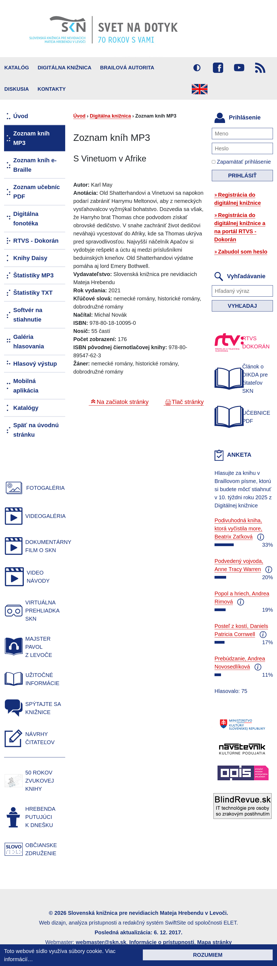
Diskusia (16, 89)
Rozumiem (208, 955)
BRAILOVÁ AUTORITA (127, 67)
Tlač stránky (188, 401)
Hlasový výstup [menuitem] (35, 363)
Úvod (79, 116)
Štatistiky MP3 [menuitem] (33, 275)
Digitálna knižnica (64, 67)
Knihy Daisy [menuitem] (30, 258)
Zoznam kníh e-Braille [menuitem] (35, 165)
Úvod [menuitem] (20, 116)
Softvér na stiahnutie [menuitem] (27, 315)
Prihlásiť (242, 176)
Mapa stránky (214, 942)
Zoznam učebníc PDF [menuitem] (36, 192)
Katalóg (16, 67)
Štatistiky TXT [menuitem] (32, 292)
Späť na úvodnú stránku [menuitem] (36, 430)
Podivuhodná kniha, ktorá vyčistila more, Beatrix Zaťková (238, 528)
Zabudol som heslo (242, 252)
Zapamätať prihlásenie (241, 162)
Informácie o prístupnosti (161, 942)
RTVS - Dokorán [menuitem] (35, 240)
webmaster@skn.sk (101, 942)
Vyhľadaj (242, 306)
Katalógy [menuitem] (25, 407)
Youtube (239, 67)
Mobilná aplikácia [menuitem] (25, 386)
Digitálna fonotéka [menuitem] (25, 218)
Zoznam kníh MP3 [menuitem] (31, 138)
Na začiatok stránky (123, 401)
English (199, 89)
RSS (260, 67)
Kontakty (52, 89)
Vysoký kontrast (196, 67)
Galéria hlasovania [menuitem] (28, 341)
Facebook (218, 67)
